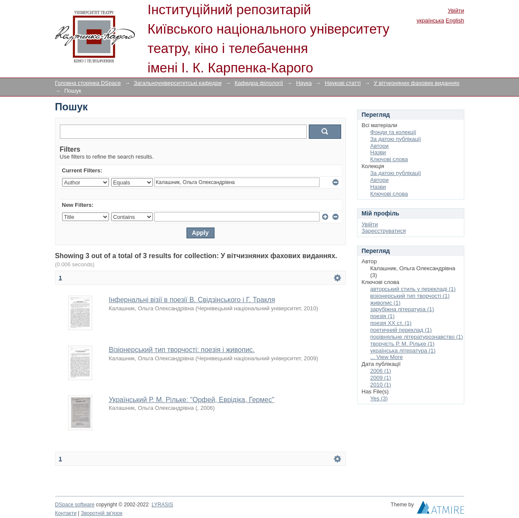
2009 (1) (380, 377)
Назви (378, 152)
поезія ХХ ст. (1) (391, 323)
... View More (386, 357)
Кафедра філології (259, 83)
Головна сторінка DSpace (88, 83)
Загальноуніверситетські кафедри (178, 83)
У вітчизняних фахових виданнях (417, 83)
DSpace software (75, 505)
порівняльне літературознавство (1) (416, 337)
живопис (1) (385, 303)
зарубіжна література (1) (402, 309)
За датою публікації (395, 139)
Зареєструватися (384, 231)
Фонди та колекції (393, 132)
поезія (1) (382, 316)
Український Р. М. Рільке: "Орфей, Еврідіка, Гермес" (191, 399)
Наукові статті (343, 83)
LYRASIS (162, 505)
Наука (303, 83)
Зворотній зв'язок (102, 513)
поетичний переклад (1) (401, 330)
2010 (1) (380, 384)
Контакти (66, 513)
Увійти (456, 10)
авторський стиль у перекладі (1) (413, 289)
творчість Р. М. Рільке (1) (402, 343)
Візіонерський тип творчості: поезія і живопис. (182, 349)
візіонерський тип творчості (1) (410, 296)
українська (430, 20)
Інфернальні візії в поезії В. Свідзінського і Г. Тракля (192, 299)
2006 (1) (380, 371)
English (455, 20)
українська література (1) (403, 350)
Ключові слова (389, 159)
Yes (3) (379, 398)
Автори (379, 146)
